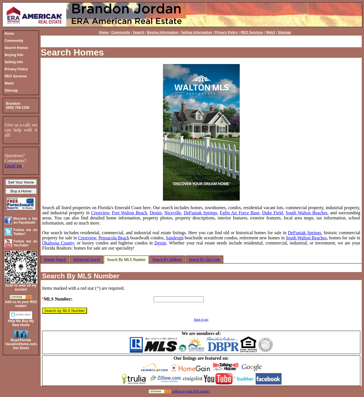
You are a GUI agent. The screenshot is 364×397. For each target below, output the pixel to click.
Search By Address (167, 259)
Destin (156, 212)
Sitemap (284, 32)
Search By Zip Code (204, 259)
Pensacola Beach (113, 237)
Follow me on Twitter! (25, 232)
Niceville (172, 212)
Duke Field (272, 212)
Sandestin (174, 237)
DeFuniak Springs (200, 212)
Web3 (270, 32)
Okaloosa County (58, 242)
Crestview (100, 212)
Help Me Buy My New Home (21, 323)
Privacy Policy (226, 32)
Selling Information (196, 32)
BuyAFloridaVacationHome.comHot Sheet (21, 344)
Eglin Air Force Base (239, 212)
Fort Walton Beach (129, 212)
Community (120, 32)
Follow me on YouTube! (25, 243)
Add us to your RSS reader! (191, 391)
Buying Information (162, 32)
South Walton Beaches (306, 212)
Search (138, 32)
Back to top (201, 319)
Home (103, 32)
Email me (13, 165)
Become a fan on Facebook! (25, 221)
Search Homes (72, 52)
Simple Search (55, 259)
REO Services (252, 32)
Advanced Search (86, 259)
